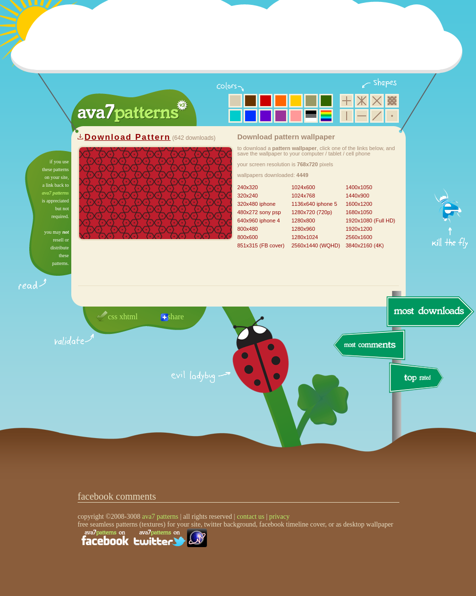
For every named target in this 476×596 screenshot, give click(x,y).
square (346, 101)
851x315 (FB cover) (261, 245)
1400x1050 (359, 187)
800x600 (247, 237)
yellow (296, 101)
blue (250, 116)
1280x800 (303, 220)
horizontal (362, 116)
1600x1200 (359, 204)
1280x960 (303, 229)
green (326, 101)
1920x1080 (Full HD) (370, 220)
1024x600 (303, 187)
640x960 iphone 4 (258, 220)
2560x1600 (359, 237)
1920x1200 (359, 229)
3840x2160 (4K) (365, 245)
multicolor (326, 116)
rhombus (377, 101)
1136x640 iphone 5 (314, 204)
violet (265, 116)
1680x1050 (359, 212)
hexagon (362, 101)
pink (296, 116)
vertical (346, 116)
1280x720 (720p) (311, 212)
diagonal (377, 116)
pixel (392, 101)
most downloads (429, 311)
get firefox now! (450, 154)
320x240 (247, 196)
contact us (250, 516)
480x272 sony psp (259, 212)
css (113, 316)
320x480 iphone (256, 204)
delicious (250, 366)
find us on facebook (105, 538)
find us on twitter (159, 538)
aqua (235, 116)
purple (281, 116)
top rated (418, 379)
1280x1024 (304, 237)
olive (311, 101)
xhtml (129, 316)
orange (281, 101)
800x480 (247, 229)
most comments (370, 345)
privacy (279, 516)
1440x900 (357, 196)
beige (235, 101)
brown (250, 101)
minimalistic (392, 116)
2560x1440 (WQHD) (315, 245)
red (265, 101)
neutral (311, 116)
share (175, 316)
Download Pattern (127, 137)
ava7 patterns (55, 193)
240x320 (247, 187)
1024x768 (303, 196)
